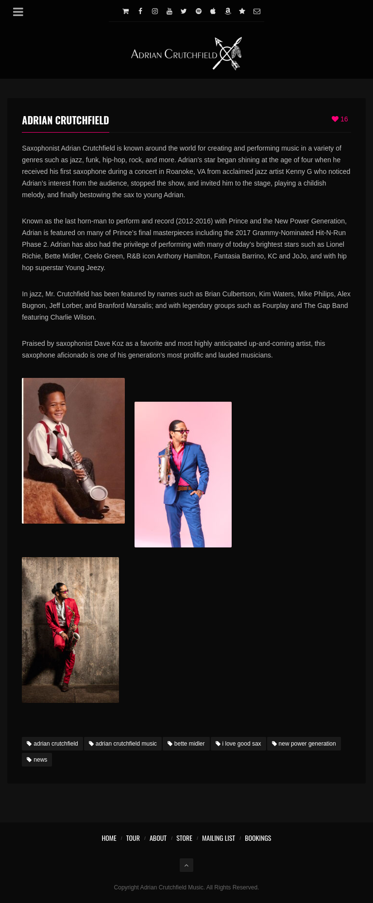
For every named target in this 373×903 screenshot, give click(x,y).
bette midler (186, 743)
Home (109, 838)
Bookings (258, 838)
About (158, 838)
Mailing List (218, 838)
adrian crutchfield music (123, 743)
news (37, 759)
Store (184, 838)
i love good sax (238, 743)
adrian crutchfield (52, 743)
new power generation (304, 743)
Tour (133, 838)
